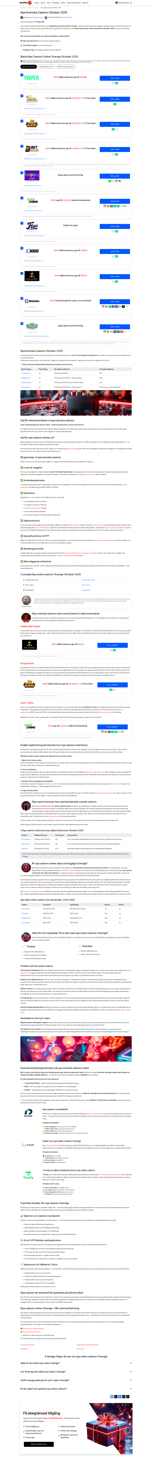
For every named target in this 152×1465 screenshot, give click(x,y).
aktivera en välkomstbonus (94, 772)
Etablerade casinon (46, 67)
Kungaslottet (25, 387)
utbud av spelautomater (103, 793)
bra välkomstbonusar (46, 806)
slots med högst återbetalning (105, 540)
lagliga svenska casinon (51, 816)
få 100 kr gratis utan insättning (115, 528)
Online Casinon (34, 8)
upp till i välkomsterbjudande (70, 200)
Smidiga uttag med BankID (66, 555)
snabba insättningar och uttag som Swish (79, 553)
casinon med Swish (52, 1145)
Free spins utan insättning (32, 1332)
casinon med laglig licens (32, 891)
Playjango (24, 913)
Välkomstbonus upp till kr (70, 77)
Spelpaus (25, 1349)
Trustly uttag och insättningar (110, 1175)
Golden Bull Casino (88, 580)
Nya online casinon (28, 67)
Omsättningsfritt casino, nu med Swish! (70, 300)
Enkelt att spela (70, 225)
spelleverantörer (71, 449)
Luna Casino (25, 923)
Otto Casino (86, 585)
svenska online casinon (67, 870)
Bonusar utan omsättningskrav (33, 1329)
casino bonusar (97, 525)
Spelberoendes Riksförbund (88, 1345)
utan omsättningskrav (42, 528)
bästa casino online (105, 712)
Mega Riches (25, 378)
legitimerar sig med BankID (94, 1114)
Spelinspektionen (28, 1345)
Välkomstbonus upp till (70, 250)
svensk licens (89, 474)
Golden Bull (25, 373)
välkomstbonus (74, 525)
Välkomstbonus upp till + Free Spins (70, 98)
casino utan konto (116, 784)
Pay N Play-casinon (50, 784)
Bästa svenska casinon (66, 67)
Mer (91, 62)
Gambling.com (24, 8)
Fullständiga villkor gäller (47, 166)
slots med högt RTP (34, 508)
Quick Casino (27, 702)
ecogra (80, 1349)
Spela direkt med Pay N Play (70, 175)
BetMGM (24, 849)
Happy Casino (26, 382)
